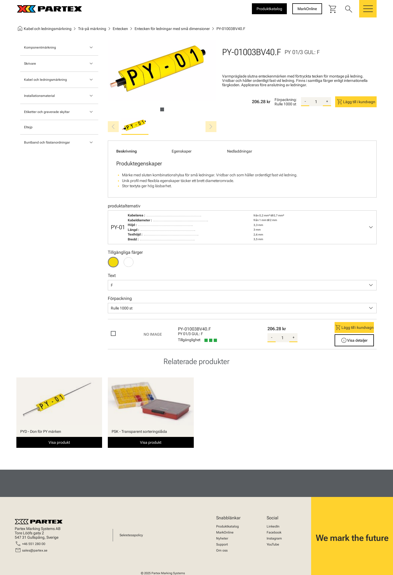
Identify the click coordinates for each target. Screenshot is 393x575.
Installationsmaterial (39, 96)
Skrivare (30, 63)
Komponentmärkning (40, 47)
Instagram (274, 538)
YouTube (273, 544)
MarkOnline (225, 532)
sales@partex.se (34, 550)
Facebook (274, 532)
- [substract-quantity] (305, 101)
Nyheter (222, 538)
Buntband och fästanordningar (47, 142)
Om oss (222, 550)
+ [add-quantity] (327, 101)
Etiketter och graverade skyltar (47, 112)
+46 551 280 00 (33, 544)
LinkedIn (273, 526)
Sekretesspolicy (131, 535)
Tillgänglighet (189, 340)
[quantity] (316, 101)
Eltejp (28, 127)
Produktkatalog (227, 526)
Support (222, 544)
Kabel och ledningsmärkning (45, 80)
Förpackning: (286, 99)
